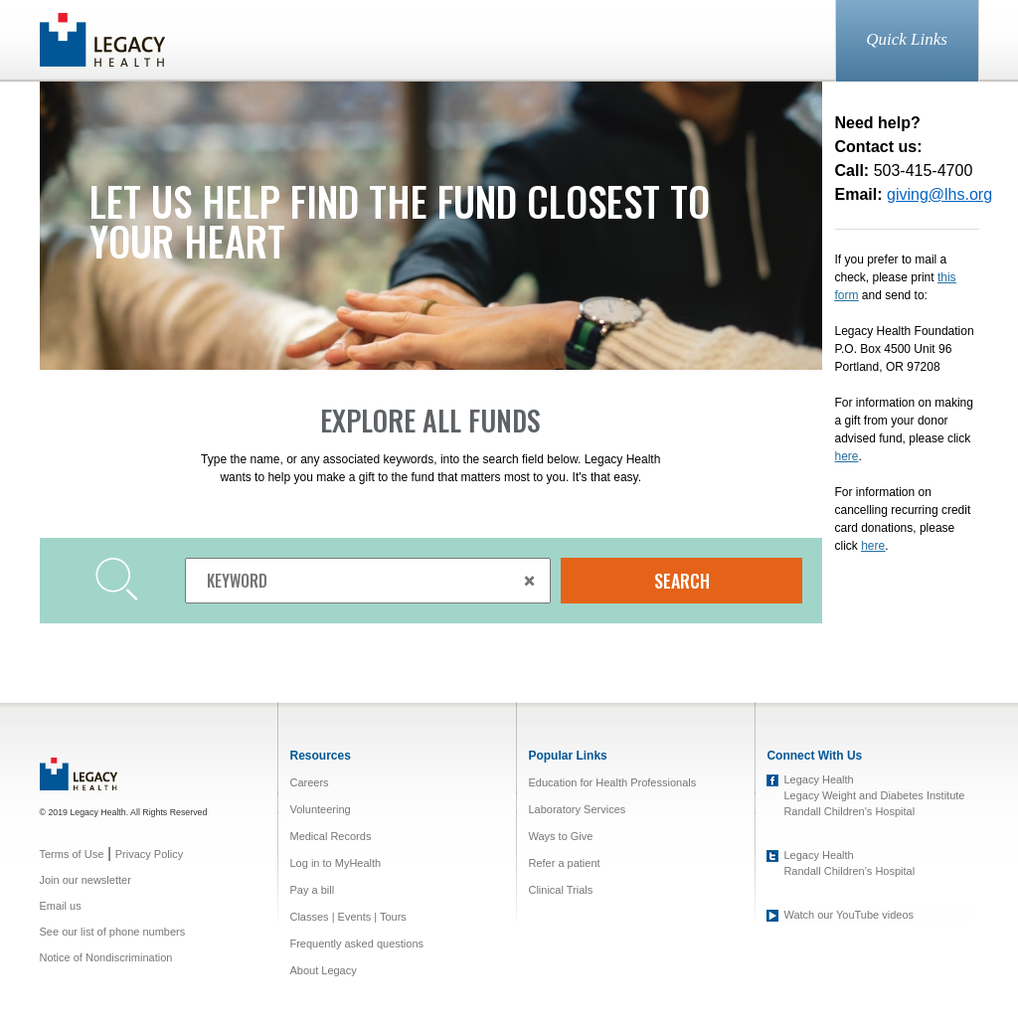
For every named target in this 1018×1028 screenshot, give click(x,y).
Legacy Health (818, 779)
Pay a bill (311, 890)
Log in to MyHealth (335, 863)
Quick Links (906, 39)
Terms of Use (72, 854)
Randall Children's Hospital (849, 811)
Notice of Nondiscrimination (106, 957)
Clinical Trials (560, 890)
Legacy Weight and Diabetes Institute (873, 795)
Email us (61, 906)
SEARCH (682, 581)
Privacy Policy (149, 854)
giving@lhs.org (939, 194)
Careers (308, 782)
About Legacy (322, 970)
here (873, 546)
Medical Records (330, 836)
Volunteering (319, 809)
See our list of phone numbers (113, 932)
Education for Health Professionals (612, 782)
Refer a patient (563, 863)
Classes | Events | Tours (347, 917)
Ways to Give (560, 836)
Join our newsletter (85, 880)
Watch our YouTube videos (848, 915)
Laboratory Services (576, 809)
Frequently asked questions (356, 943)
